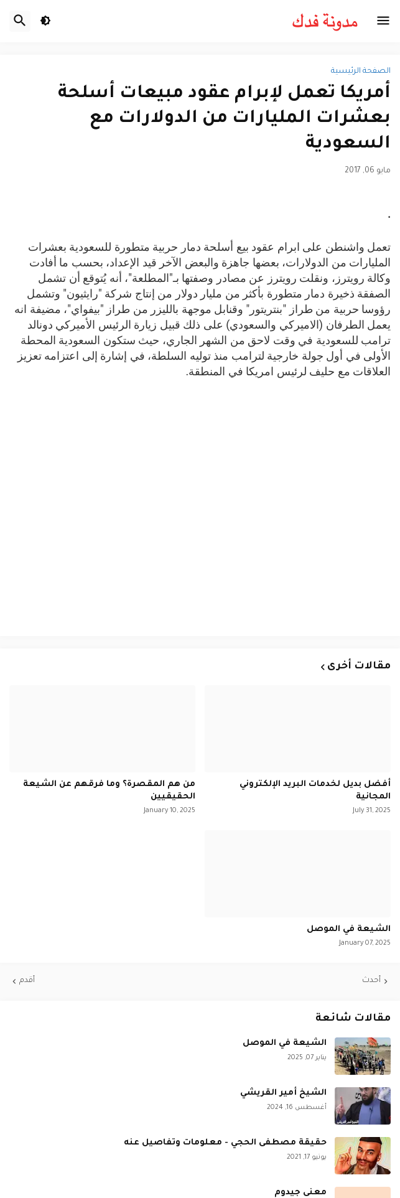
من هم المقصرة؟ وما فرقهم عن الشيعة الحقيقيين (109, 791)
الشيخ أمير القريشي (283, 1093)
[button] (383, 21)
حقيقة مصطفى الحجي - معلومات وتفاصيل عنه (225, 1143)
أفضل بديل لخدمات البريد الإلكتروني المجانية (315, 791)
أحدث (371, 980)
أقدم (27, 980)
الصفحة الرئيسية (361, 71)
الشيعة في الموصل (349, 929)
